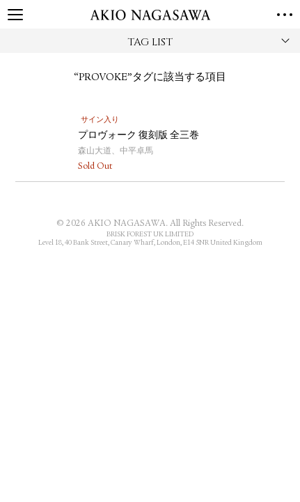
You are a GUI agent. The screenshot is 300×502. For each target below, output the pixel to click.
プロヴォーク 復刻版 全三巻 (138, 136)
